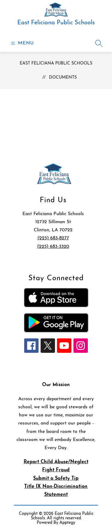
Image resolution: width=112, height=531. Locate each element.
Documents (63, 77)
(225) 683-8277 (53, 238)
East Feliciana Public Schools (56, 63)
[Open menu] (22, 43)
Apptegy (67, 522)
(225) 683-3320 (53, 246)
